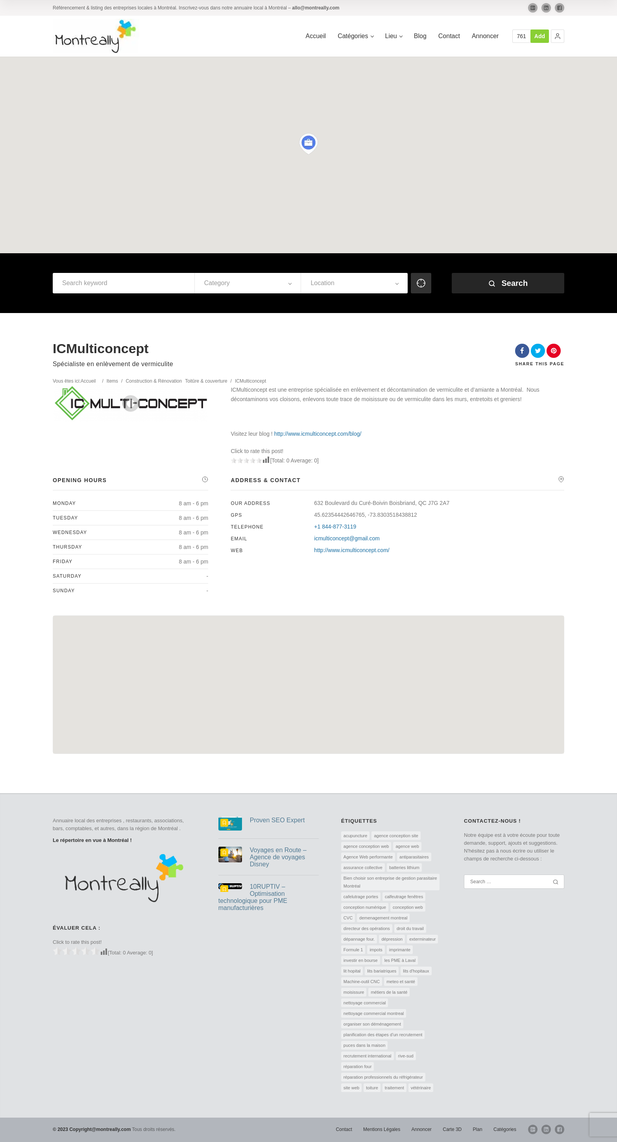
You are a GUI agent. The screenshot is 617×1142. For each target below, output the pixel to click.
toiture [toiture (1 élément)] (372, 1087)
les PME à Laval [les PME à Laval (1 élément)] (400, 960)
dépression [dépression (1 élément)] (392, 939)
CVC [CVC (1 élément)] (348, 917)
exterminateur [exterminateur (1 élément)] (422, 939)
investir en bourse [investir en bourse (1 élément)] (361, 960)
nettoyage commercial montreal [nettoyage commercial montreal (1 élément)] (374, 1013)
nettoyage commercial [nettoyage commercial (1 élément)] (365, 1002)
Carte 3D (452, 1129)
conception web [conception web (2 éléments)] (408, 907)
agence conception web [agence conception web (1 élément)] (366, 846)
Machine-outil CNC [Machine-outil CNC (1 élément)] (362, 981)
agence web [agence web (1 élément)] (407, 846)
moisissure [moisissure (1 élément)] (354, 992)
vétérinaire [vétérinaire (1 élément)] (421, 1087)
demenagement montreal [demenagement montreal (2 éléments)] (383, 917)
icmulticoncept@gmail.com (347, 538)
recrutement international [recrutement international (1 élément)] (368, 1056)
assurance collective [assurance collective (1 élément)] (363, 867)
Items (112, 381)
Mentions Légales (381, 1129)
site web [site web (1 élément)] (351, 1087)
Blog (420, 36)
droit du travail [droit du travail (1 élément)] (410, 928)
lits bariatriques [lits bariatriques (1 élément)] (381, 971)
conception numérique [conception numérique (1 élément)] (365, 907)
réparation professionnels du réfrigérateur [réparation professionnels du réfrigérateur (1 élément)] (383, 1077)
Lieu (393, 36)
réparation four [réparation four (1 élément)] (358, 1066)
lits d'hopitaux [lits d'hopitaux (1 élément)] (416, 971)
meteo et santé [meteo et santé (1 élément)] (400, 981)
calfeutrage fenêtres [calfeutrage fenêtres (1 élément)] (404, 896)
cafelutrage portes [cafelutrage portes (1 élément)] (361, 896)
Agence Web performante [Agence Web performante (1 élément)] (368, 857)
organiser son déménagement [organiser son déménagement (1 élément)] (372, 1024)
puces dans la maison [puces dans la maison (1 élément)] (364, 1045)
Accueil (316, 36)
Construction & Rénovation (154, 381)
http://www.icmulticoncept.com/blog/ (318, 434)
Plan (477, 1129)
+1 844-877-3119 (335, 526)
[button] (557, 36)
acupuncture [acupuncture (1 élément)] (356, 835)
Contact (449, 36)
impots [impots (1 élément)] (375, 949)
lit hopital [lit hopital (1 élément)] (352, 971)
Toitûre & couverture (206, 381)
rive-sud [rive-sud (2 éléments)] (406, 1056)
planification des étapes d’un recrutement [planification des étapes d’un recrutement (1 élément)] (383, 1034)
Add (539, 36)
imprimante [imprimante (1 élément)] (399, 949)
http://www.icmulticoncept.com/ (351, 550)
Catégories (355, 36)
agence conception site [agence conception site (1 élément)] (396, 835)
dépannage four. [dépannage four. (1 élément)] (359, 939)
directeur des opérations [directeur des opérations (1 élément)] (367, 928)
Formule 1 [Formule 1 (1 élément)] (353, 949)
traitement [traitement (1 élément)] (394, 1087)
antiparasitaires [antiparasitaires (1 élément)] (414, 857)
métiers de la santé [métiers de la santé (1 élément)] (389, 992)
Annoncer (485, 36)
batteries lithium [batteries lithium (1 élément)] (404, 867)
